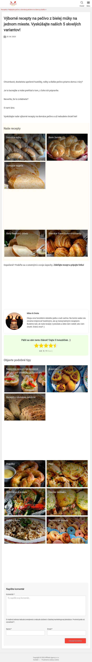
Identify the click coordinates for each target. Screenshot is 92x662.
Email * (49, 629)
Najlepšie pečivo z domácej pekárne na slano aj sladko (26, 9)
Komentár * (10, 594)
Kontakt (35, 660)
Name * (9, 629)
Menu (88, 3)
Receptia (4, 9)
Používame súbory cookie (50, 660)
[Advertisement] (46, 57)
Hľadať (81, 3)
